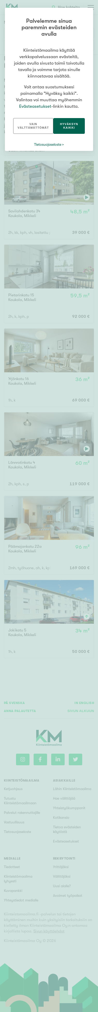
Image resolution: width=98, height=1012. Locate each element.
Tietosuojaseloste (47, 144)
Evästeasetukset (35, 106)
